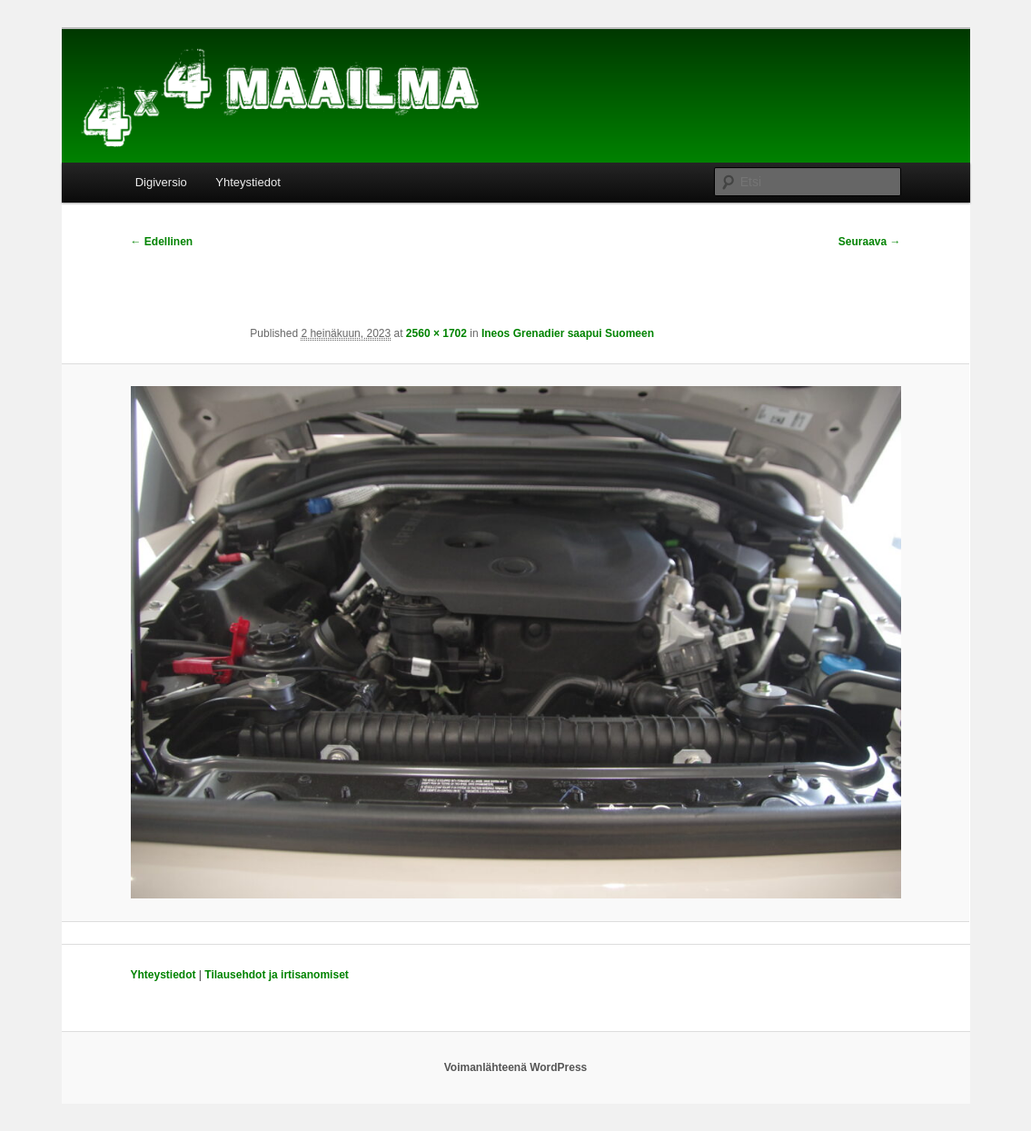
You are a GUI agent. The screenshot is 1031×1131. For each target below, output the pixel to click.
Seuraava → (869, 241)
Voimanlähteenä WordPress (516, 1067)
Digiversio (161, 182)
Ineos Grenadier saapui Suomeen (567, 333)
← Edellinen (162, 241)
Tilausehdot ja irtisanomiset (276, 974)
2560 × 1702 (436, 333)
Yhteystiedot (248, 182)
